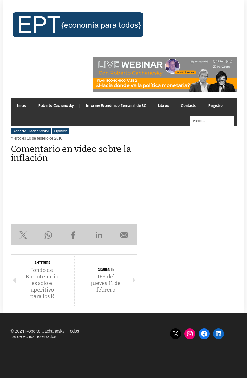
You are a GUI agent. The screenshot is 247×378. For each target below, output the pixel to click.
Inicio (21, 105)
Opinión (60, 131)
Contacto (188, 105)
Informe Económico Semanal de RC (116, 105)
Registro (215, 105)
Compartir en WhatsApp (48, 234)
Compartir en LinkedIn (98, 234)
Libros (163, 105)
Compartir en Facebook (73, 234)
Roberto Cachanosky (56, 105)
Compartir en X (23, 234)
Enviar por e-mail (124, 234)
